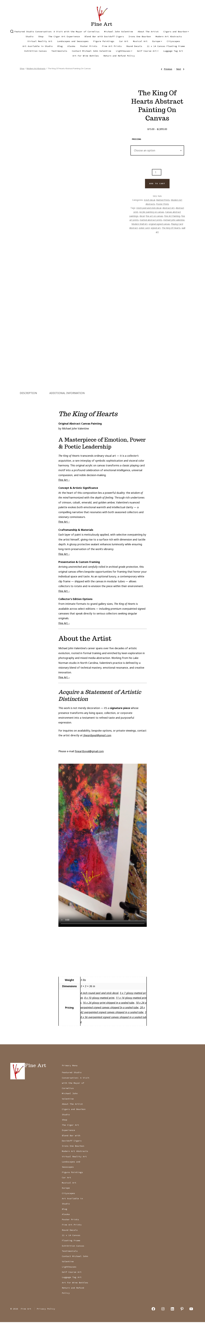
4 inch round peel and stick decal (99, 1007)
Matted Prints (163, 199)
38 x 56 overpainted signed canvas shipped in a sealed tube (113, 1032)
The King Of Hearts (171, 227)
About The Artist (148, 31)
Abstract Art (168, 207)
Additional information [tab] (67, 407)
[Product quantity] (156, 172)
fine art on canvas (154, 216)
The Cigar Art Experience (64, 36)
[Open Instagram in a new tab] (163, 1324)
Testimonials (59, 51)
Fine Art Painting (172, 216)
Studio (29, 36)
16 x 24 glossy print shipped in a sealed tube (108, 1017)
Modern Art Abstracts (169, 36)
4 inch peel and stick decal (148, 207)
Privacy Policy (46, 1323)
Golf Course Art (148, 51)
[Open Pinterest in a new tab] (182, 1324)
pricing (136, 139)
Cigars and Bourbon (176, 31)
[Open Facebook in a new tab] (153, 1324)
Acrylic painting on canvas (151, 211)
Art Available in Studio (38, 46)
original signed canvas (159, 223)
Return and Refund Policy (119, 55)
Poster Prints (88, 46)
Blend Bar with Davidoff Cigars (104, 36)
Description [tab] (28, 407)
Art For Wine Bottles (85, 55)
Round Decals (134, 46)
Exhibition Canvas (35, 51)
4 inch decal (149, 199)
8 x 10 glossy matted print (99, 1012)
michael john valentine (174, 219)
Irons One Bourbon (140, 36)
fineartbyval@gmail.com (97, 750)
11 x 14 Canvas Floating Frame (166, 46)
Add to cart (157, 184)
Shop (40, 36)
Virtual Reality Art (39, 41)
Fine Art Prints (112, 46)
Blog (60, 46)
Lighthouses (124, 51)
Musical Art (140, 41)
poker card (144, 227)
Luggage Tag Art (173, 51)
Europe (157, 41)
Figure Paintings (103, 41)
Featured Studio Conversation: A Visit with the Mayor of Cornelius (56, 31)
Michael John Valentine (118, 31)
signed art (156, 227)
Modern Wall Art (139, 223)
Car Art (123, 41)
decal (142, 216)
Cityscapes (173, 41)
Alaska (71, 46)
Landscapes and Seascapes (72, 41)
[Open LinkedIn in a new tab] (173, 1324)
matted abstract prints (151, 219)
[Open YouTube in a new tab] (191, 1324)
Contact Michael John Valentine (91, 51)
